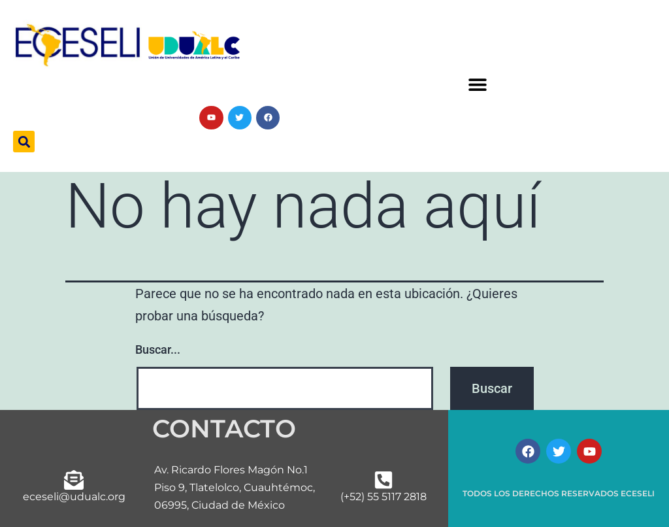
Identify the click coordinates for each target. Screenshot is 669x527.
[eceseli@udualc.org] (74, 480)
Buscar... (157, 349)
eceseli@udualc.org (74, 496)
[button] (477, 84)
